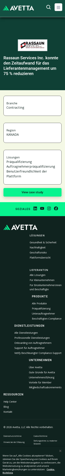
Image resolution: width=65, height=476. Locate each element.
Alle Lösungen (37, 275)
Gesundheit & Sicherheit (43, 242)
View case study (32, 192)
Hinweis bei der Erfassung (13, 442)
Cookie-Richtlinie (40, 436)
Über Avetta (35, 367)
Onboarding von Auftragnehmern (32, 342)
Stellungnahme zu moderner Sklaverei (45, 442)
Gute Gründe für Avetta (42, 372)
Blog (6, 406)
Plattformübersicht (40, 257)
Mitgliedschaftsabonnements (45, 387)
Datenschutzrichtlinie (12, 436)
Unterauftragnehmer (43, 313)
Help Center (10, 401)
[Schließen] (60, 455)
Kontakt (7, 411)
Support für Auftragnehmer (29, 348)
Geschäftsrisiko (38, 252)
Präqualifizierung (41, 308)
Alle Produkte (39, 303)
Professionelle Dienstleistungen (32, 337)
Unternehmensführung (41, 377)
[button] (58, 7)
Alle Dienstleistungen (26, 332)
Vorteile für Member (40, 382)
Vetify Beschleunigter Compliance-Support (38, 353)
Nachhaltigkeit (38, 247)
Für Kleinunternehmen (42, 280)
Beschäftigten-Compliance (47, 318)
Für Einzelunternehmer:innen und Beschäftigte (46, 287)
